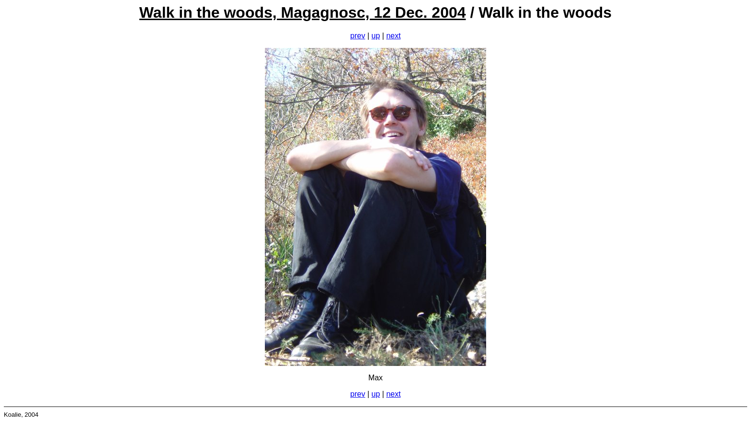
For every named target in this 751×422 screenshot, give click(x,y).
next (393, 36)
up (376, 36)
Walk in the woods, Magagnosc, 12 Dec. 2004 (302, 12)
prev (357, 36)
